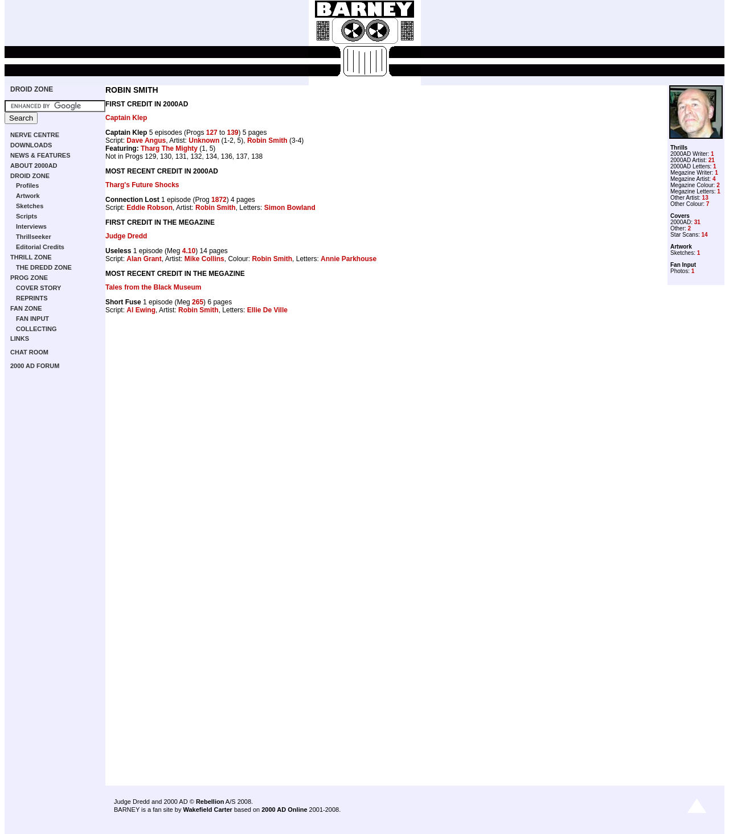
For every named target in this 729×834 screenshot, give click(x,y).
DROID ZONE (31, 89)
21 (711, 160)
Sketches (29, 206)
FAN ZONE (26, 308)
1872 (219, 200)
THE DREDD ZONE (44, 267)
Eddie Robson (149, 208)
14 (704, 235)
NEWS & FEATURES (40, 155)
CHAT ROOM (29, 352)
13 (705, 198)
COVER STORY (38, 287)
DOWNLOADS (31, 145)
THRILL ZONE (31, 257)
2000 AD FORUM (34, 365)
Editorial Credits (40, 246)
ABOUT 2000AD (34, 165)
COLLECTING (36, 328)
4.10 (188, 251)
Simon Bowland (290, 208)
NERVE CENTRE (34, 134)
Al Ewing (140, 310)
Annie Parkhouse (348, 259)
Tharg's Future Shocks (142, 185)
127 (212, 133)
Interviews (31, 226)
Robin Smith (267, 140)
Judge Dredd (126, 236)
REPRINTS (32, 298)
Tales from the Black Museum (153, 287)
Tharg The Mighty (169, 148)
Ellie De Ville (267, 310)
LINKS (19, 338)
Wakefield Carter (207, 809)
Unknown (204, 140)
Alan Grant (143, 259)
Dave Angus (146, 140)
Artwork (28, 195)
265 (197, 302)
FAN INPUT (32, 318)
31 (697, 222)
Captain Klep (126, 118)
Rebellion (210, 801)
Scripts (26, 216)
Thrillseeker (33, 236)
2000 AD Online (284, 809)
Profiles (27, 185)
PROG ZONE (29, 277)
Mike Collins (204, 259)
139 (232, 133)
